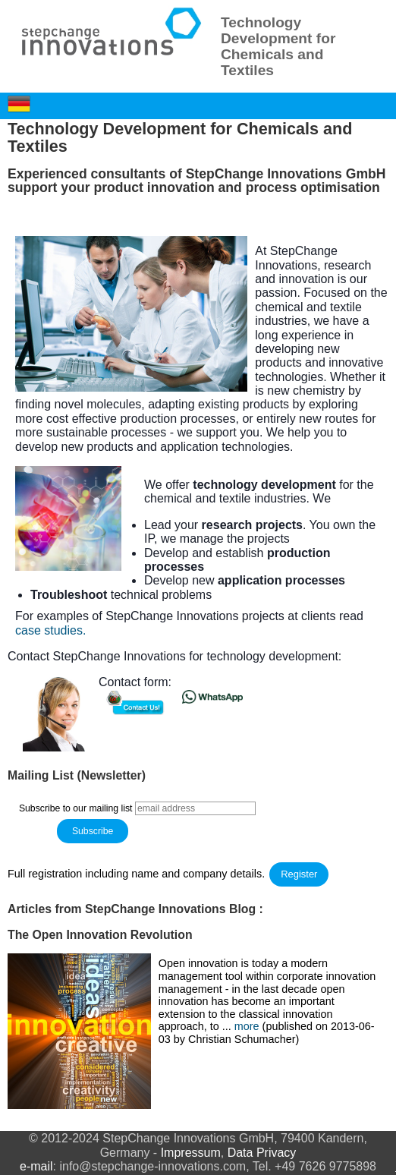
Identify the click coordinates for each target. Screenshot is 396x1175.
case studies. (50, 630)
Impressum (191, 1152)
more (248, 1026)
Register (299, 874)
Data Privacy (262, 1152)
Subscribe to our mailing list (76, 808)
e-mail (36, 1166)
